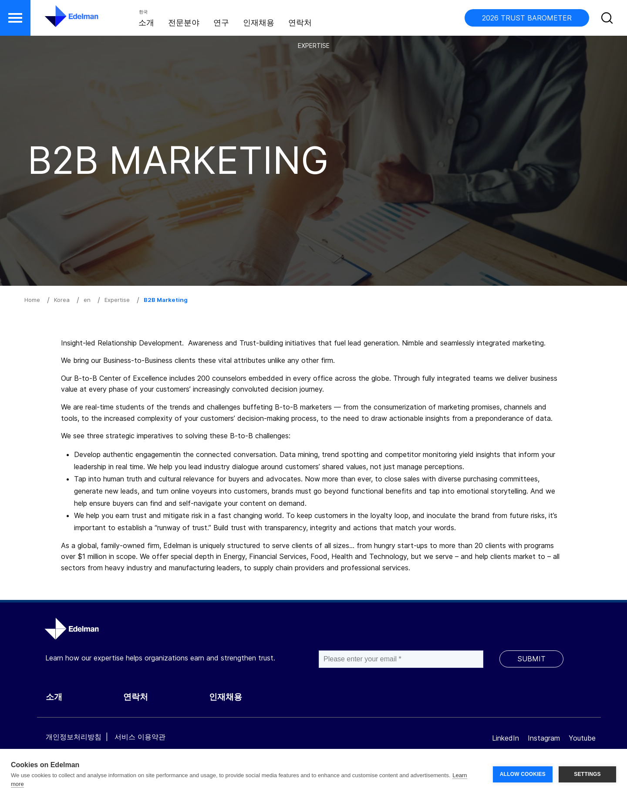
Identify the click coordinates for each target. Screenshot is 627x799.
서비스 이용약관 (140, 736)
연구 (221, 22)
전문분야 (183, 22)
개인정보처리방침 (73, 736)
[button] (15, 18)
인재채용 (258, 22)
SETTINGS (587, 774)
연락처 (300, 22)
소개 (146, 22)
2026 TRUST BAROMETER (527, 18)
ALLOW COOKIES (523, 774)
